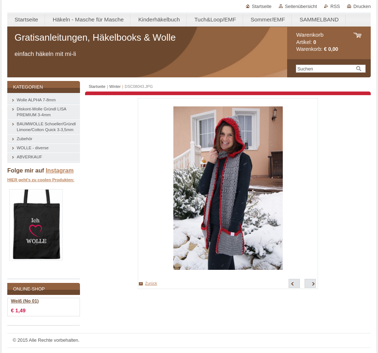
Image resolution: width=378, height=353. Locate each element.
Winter (115, 86)
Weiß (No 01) (25, 301)
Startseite (262, 6)
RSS (335, 6)
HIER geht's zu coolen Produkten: (40, 180)
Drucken (362, 6)
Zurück (151, 283)
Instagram (60, 170)
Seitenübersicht (301, 6)
